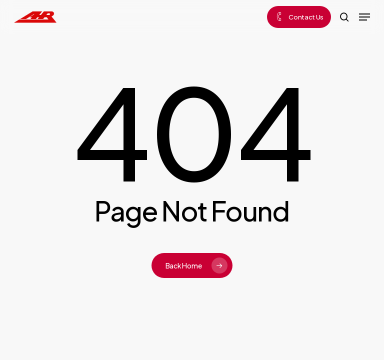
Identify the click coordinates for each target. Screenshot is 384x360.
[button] (364, 17)
